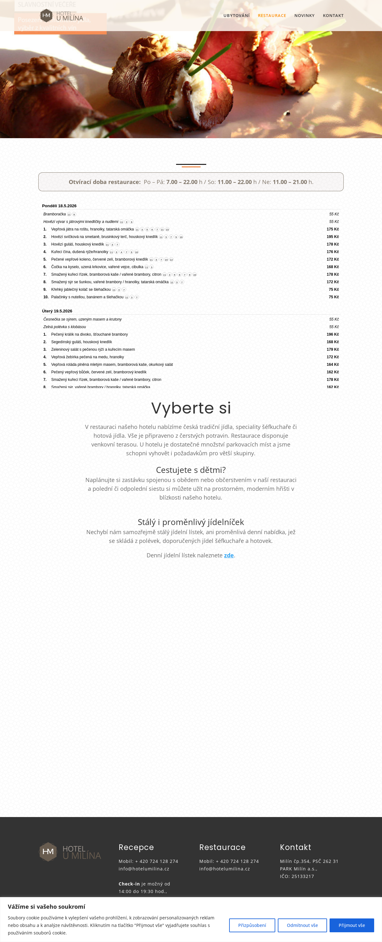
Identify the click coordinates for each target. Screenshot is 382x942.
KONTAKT (333, 16)
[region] (191, 919)
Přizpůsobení (252, 925)
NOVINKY (304, 16)
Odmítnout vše (302, 925)
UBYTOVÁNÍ (236, 16)
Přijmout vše (352, 925)
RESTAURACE (272, 16)
